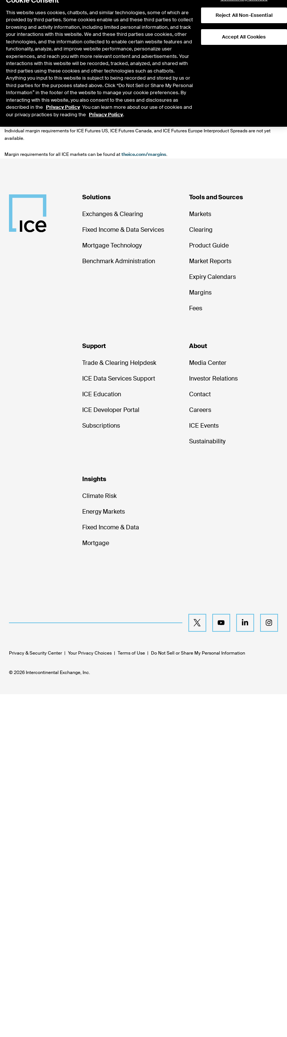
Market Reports (210, 261)
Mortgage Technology (112, 245)
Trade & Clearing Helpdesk (119, 363)
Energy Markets (103, 512)
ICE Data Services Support (118, 378)
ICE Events (204, 426)
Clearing (201, 230)
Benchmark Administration (118, 261)
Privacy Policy (63, 94)
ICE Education (101, 394)
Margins (200, 292)
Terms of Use (131, 653)
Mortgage (95, 543)
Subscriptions (101, 426)
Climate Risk (99, 496)
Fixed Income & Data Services (123, 230)
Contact (200, 394)
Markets (200, 214)
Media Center (207, 363)
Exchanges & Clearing (112, 214)
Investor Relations (213, 378)
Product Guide (209, 245)
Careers (200, 410)
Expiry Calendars (212, 277)
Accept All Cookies (244, 24)
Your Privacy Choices (90, 653)
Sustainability (207, 441)
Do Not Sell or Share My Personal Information (198, 653)
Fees (195, 308)
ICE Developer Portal (110, 410)
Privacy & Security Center (35, 653)
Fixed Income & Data (110, 527)
